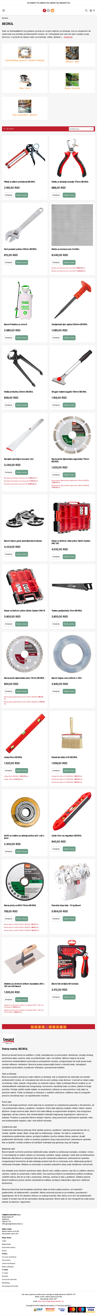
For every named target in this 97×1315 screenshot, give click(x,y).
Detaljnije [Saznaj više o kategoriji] (68, 37)
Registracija (6, 1244)
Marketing (6, 1283)
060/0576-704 (64, 3)
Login (4, 1241)
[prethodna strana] (32, 1026)
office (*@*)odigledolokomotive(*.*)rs (51, 1301)
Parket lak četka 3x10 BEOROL (64, 757)
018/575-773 (34, 3)
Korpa (4, 1251)
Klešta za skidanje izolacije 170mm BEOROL (70, 181)
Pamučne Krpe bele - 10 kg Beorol (66, 905)
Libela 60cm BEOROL (13, 757)
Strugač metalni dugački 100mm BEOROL (69, 391)
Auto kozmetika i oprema (24, 115)
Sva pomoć (6, 1260)
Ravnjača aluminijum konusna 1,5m (18, 459)
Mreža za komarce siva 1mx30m (65, 249)
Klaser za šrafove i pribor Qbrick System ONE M (24, 610)
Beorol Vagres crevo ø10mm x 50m (66, 678)
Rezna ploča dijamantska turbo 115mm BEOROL (24, 678)
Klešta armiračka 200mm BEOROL (18, 391)
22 (61, 1027)
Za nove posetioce (9, 1257)
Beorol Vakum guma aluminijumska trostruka (23, 541)
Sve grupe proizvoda (10, 1286)
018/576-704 (44, 3)
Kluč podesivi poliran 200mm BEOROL (20, 249)
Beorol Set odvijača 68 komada (64, 983)
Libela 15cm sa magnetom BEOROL (66, 835)
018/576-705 (54, 3)
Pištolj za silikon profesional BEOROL (19, 181)
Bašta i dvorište (72, 88)
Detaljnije (8, 195)
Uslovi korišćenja (8, 1263)
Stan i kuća (24, 88)
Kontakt (5, 1276)
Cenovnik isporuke (9, 1279)
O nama (5, 1273)
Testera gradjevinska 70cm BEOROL (66, 610)
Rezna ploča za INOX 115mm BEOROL (20, 905)
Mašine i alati (72, 61)
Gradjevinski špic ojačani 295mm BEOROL (69, 324)
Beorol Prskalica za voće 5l (15, 324)
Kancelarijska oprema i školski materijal (24, 60)
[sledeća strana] (64, 1026)
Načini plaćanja (7, 1267)
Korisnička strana (8, 1247)
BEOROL (5, 18)
